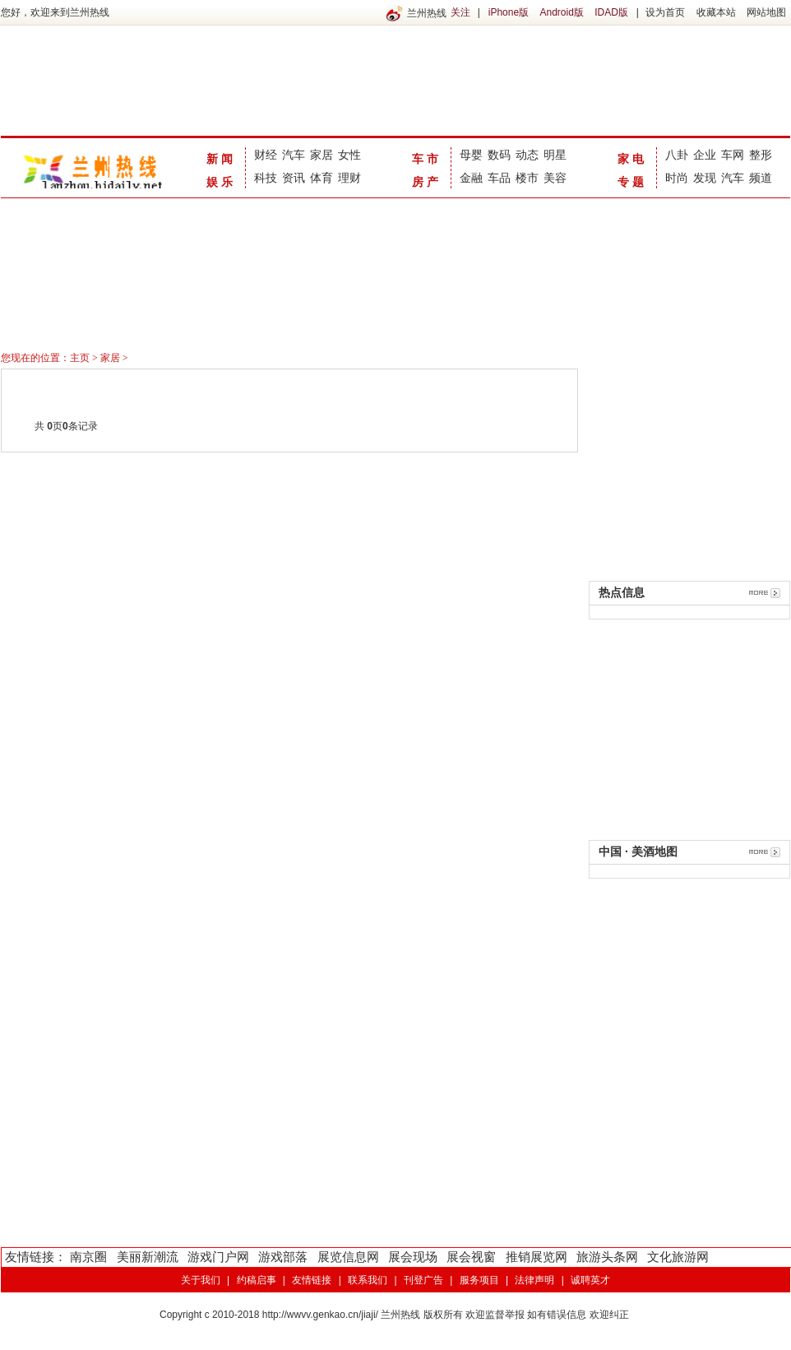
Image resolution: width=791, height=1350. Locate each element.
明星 (555, 154)
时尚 (676, 177)
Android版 (561, 12)
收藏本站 (716, 12)
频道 (760, 177)
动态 (527, 154)
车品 (499, 177)
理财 (349, 177)
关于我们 (200, 1280)
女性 (349, 154)
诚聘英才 (590, 1280)
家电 (632, 158)
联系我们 (367, 1280)
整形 (760, 154)
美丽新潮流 (147, 1257)
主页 (80, 358)
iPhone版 (508, 12)
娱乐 (221, 181)
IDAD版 (611, 12)
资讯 (293, 177)
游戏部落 (283, 1257)
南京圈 (88, 1257)
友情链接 (311, 1280)
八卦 (676, 154)
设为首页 (665, 12)
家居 (321, 154)
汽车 (293, 154)
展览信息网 (348, 1257)
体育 (321, 177)
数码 (499, 154)
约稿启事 (256, 1280)
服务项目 (479, 1280)
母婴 (471, 154)
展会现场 (412, 1257)
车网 (732, 154)
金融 (471, 177)
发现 (704, 177)
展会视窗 (471, 1257)
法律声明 (534, 1280)
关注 (460, 12)
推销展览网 (536, 1257)
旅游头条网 (607, 1257)
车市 (427, 158)
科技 (265, 177)
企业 (704, 154)
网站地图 (766, 12)
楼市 (527, 177)
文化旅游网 (678, 1257)
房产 (427, 181)
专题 (632, 181)
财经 (265, 154)
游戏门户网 (218, 1257)
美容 (555, 177)
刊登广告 (423, 1280)
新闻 (221, 158)
